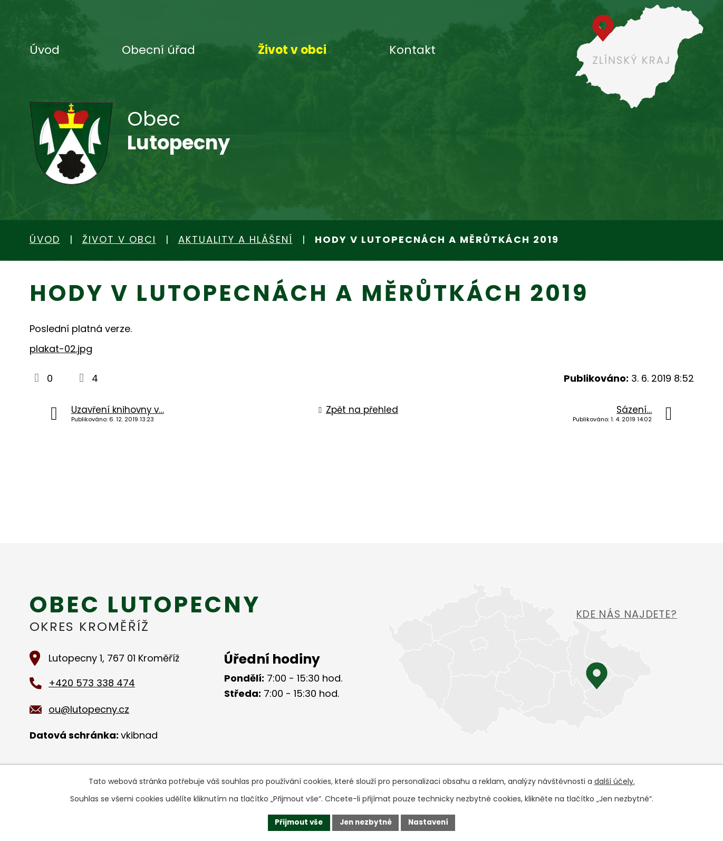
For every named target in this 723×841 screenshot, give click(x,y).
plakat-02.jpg (61, 348)
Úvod (45, 50)
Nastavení (431, 822)
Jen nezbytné (365, 822)
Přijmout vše (296, 822)
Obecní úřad (158, 50)
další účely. (614, 781)
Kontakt (412, 50)
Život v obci (292, 50)
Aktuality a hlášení (235, 239)
